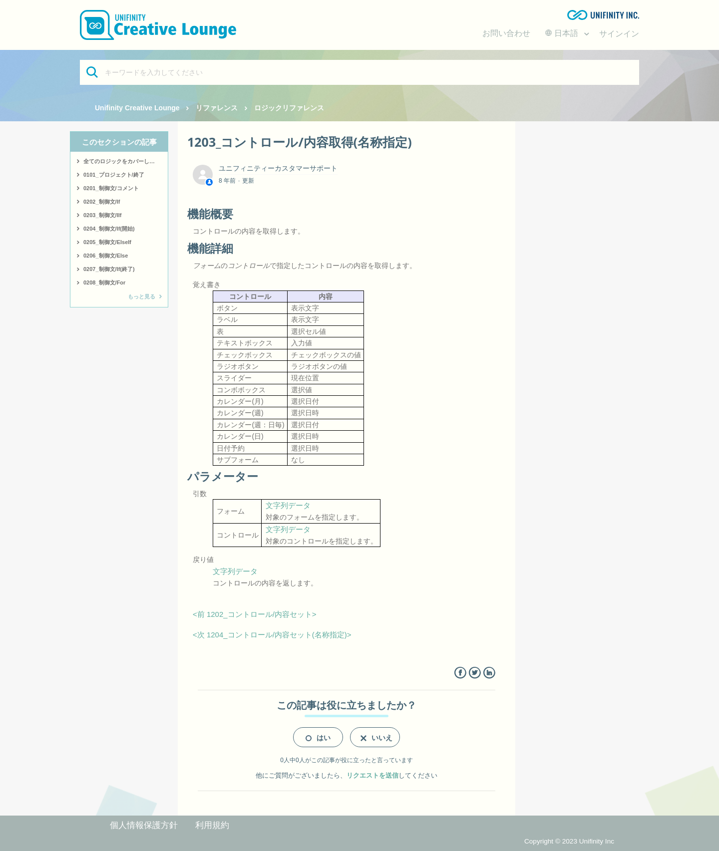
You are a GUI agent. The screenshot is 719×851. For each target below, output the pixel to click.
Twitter (474, 673)
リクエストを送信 (372, 775)
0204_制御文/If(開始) (109, 229)
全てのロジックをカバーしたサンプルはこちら (125, 161)
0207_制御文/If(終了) (109, 269)
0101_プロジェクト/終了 (113, 175)
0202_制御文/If (101, 202)
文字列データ (288, 505)
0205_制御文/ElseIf (107, 242)
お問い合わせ (506, 33)
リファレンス (217, 108)
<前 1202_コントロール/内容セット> (255, 614)
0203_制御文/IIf (102, 215)
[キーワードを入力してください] (359, 72)
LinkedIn (489, 673)
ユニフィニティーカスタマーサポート (278, 168)
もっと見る (141, 296)
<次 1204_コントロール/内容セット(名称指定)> (272, 634)
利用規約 (212, 825)
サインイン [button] (619, 33)
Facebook (460, 673)
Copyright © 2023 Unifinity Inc (569, 841)
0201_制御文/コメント (111, 188)
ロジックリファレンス (289, 108)
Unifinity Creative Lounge (137, 108)
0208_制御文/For (104, 282)
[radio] (318, 737)
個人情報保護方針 (144, 825)
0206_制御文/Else (105, 256)
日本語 (562, 33)
